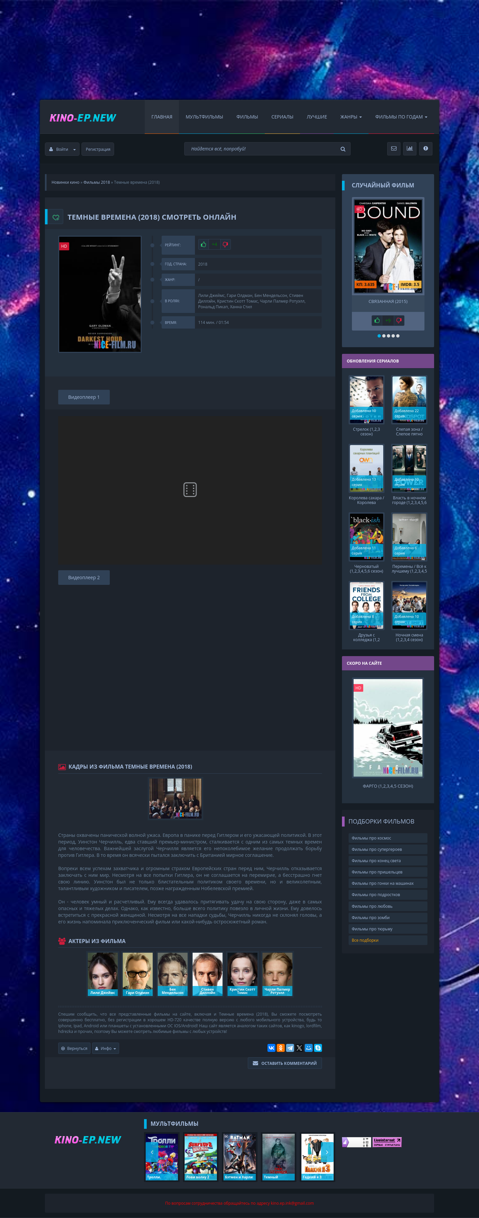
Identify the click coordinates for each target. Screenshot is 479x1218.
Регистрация (98, 149)
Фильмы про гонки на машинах (383, 883)
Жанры (351, 117)
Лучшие (317, 117)
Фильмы (247, 117)
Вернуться (74, 1048)
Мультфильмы (204, 117)
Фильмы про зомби (371, 917)
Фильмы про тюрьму (372, 929)
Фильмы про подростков (376, 894)
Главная (161, 117)
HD (64, 246)
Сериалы (282, 117)
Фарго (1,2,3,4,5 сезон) (388, 786)
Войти (62, 149)
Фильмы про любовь (372, 906)
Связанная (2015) (388, 301)
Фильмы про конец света (376, 860)
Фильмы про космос (371, 838)
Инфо (105, 1048)
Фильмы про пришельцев (377, 872)
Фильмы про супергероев (377, 849)
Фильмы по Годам (401, 117)
